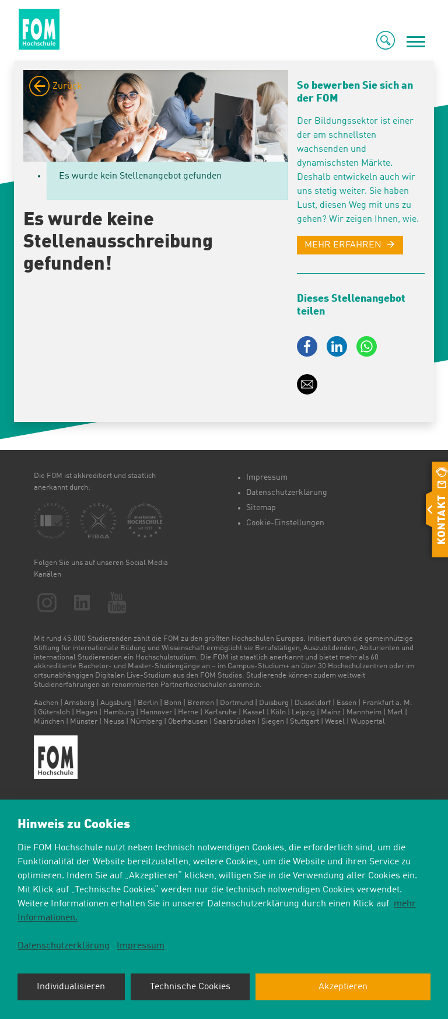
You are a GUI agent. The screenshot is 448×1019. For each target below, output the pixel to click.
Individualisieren (71, 987)
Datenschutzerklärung (286, 492)
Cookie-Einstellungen (285, 523)
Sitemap (261, 508)
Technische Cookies (190, 987)
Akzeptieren (343, 987)
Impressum (267, 477)
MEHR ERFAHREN (343, 245)
